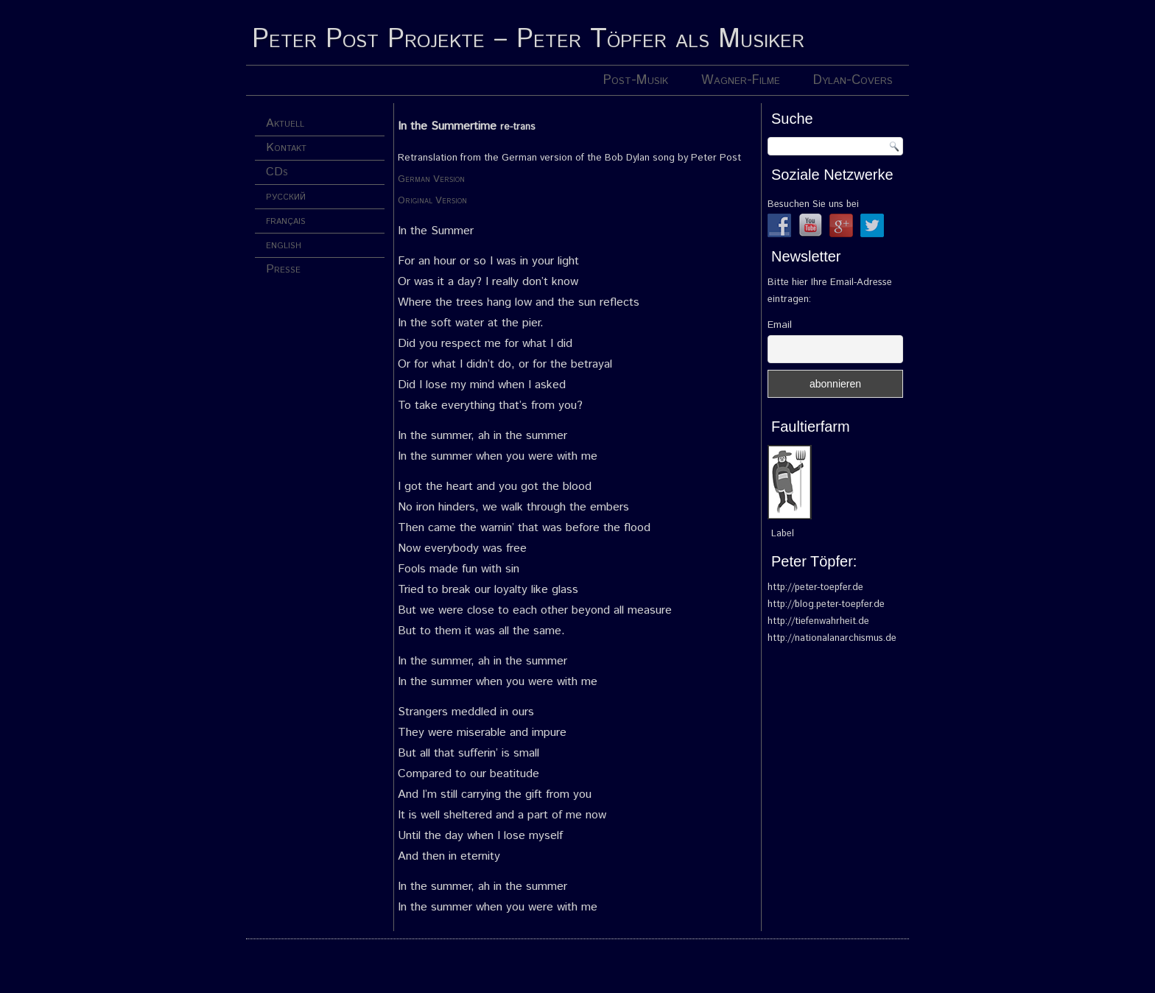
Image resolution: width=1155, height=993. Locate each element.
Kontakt (286, 147)
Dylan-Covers (853, 80)
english (283, 244)
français (286, 220)
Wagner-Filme (740, 80)
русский (286, 196)
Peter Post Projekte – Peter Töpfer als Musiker (528, 40)
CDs (277, 172)
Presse (283, 269)
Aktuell (285, 123)
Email (780, 324)
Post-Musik (635, 80)
